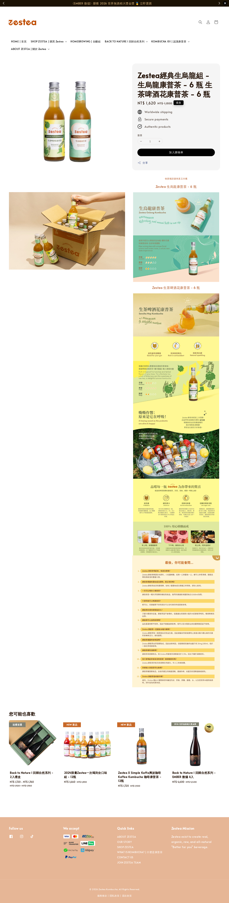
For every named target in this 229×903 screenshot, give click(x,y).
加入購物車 (176, 152)
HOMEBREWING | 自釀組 (85, 41)
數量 (140, 135)
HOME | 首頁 (18, 41)
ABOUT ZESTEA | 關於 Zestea (28, 49)
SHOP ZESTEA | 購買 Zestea (47, 41)
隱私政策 (115, 895)
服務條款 (102, 895)
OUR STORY (124, 842)
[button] (200, 22)
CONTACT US (125, 857)
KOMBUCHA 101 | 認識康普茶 (168, 41)
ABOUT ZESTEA (126, 836)
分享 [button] (143, 162)
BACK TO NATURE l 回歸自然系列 (124, 41)
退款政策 (127, 895)
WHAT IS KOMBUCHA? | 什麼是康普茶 (140, 852)
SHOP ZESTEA (125, 847)
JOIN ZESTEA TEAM (129, 862)
